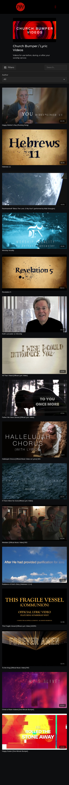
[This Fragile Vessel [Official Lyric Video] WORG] (34, 626)
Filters (9, 67)
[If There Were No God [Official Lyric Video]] (34, 501)
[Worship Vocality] (34, 250)
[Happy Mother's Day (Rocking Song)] (34, 125)
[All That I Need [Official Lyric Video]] (34, 375)
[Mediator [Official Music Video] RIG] (34, 542)
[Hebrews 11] (34, 167)
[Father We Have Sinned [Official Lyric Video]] (34, 417)
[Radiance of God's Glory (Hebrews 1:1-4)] (34, 584)
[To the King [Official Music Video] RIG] (34, 668)
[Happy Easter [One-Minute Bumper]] (34, 751)
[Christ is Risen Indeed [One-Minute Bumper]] (34, 709)
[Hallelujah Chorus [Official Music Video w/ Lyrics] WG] (34, 459)
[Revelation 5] (34, 292)
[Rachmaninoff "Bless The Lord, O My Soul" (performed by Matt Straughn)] (34, 208)
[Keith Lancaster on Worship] (34, 334)
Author (5, 75)
